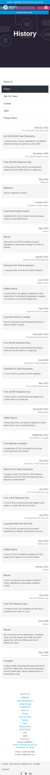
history (7, 89)
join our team (10, 96)
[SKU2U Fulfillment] (9, 7)
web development (25, 701)
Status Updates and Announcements (25, 2)
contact (7, 103)
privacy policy (10, 118)
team (6, 111)
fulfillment (25, 697)
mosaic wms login (24, 12)
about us (8, 82)
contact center (25, 704)
